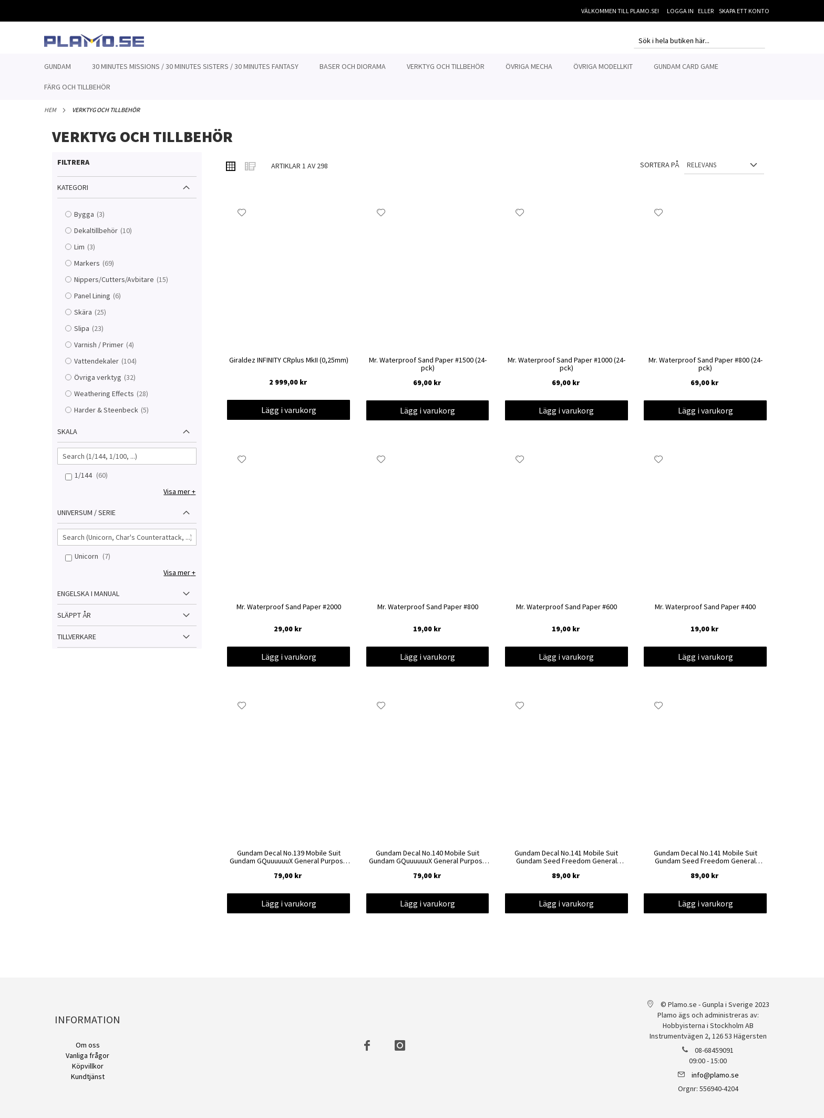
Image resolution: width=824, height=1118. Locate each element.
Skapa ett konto (744, 11)
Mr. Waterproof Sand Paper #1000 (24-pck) (566, 370)
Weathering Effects (116, 399)
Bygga (96, 220)
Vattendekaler (108, 366)
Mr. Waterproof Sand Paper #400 (705, 613)
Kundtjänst (88, 1076)
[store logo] (94, 40)
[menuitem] (57, 66)
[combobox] (699, 40)
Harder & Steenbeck (118, 415)
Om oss (88, 1045)
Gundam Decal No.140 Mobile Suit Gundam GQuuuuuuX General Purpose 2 (428, 863)
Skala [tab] (67, 437)
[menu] (412, 76)
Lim (91, 252)
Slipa (94, 334)
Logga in (680, 11)
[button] (242, 218)
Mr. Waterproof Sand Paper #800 (427, 613)
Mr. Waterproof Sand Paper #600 (566, 613)
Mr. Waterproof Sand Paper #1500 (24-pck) (428, 370)
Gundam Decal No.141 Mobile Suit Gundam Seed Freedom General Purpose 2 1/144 (566, 863)
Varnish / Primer (111, 350)
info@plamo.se (715, 1075)
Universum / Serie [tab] (86, 518)
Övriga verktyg (110, 383)
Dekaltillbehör (108, 236)
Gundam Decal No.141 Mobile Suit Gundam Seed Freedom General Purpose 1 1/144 (705, 863)
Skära (95, 318)
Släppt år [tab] (74, 621)
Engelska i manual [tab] (88, 599)
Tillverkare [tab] (76, 642)
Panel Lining (104, 301)
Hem (50, 115)
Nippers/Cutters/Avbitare (126, 285)
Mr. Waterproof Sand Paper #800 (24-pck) (705, 370)
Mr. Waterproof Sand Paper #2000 (288, 613)
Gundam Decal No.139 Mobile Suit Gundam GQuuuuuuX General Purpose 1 (288, 863)
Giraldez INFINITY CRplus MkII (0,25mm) (288, 366)
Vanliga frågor (87, 1055)
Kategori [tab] (72, 193)
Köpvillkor (88, 1066)
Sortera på (659, 170)
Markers (99, 269)
